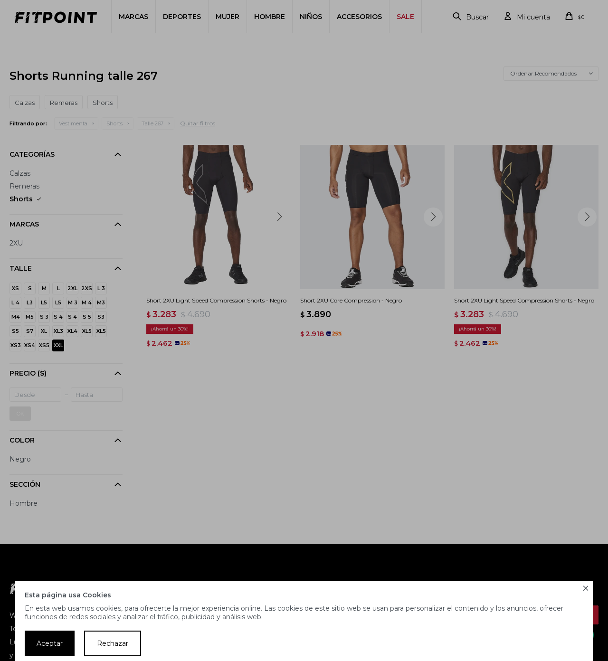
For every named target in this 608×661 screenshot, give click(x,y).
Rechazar (112, 643)
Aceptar (50, 643)
